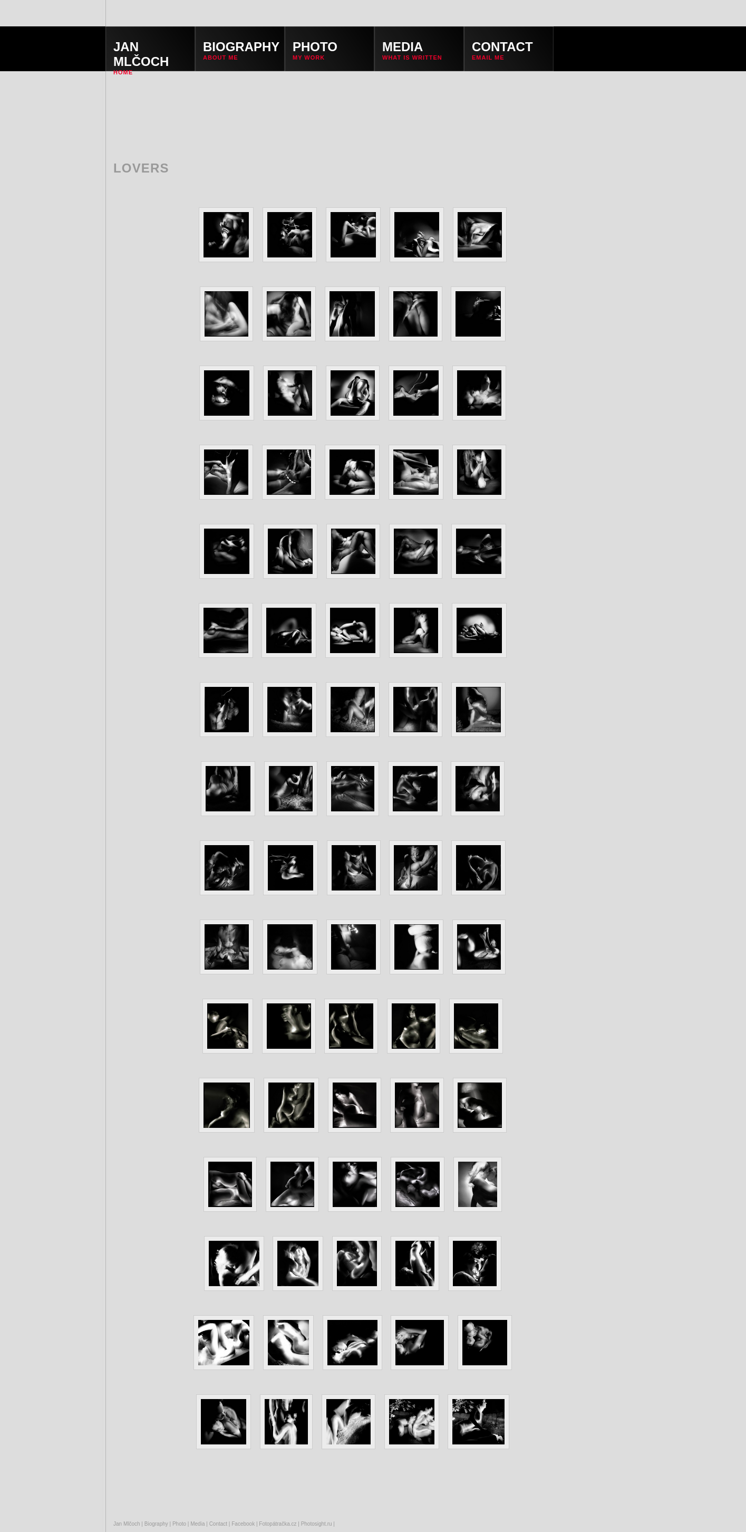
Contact (218, 1524)
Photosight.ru (316, 1524)
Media (197, 1524)
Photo (179, 1524)
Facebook (243, 1524)
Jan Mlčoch (126, 1524)
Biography (156, 1524)
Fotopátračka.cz (277, 1524)
